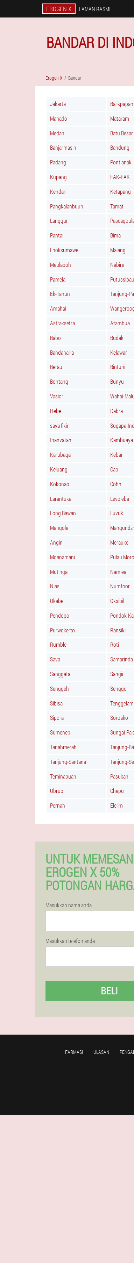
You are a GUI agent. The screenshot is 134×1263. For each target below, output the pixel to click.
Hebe (55, 410)
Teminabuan (63, 776)
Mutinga (59, 571)
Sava (55, 659)
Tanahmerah (63, 747)
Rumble (58, 644)
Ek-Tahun (60, 293)
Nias (54, 586)
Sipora (57, 717)
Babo (55, 337)
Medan (57, 133)
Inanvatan (60, 440)
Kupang (58, 176)
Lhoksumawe (64, 250)
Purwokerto (62, 630)
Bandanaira (62, 352)
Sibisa (56, 703)
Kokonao (59, 484)
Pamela (57, 279)
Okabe (56, 600)
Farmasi (74, 1052)
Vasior (56, 396)
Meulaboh (60, 264)
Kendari (58, 191)
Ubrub (56, 790)
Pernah (57, 805)
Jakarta (58, 103)
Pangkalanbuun (66, 206)
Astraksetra (62, 323)
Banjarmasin (63, 147)
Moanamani (62, 557)
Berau (56, 366)
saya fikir (59, 425)
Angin (56, 542)
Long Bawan (63, 513)
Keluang (59, 469)
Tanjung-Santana (68, 761)
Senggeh (59, 688)
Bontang (59, 381)
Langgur (59, 220)
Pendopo (59, 615)
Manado (58, 118)
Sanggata (60, 673)
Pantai (56, 235)
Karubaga (60, 454)
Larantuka (60, 498)
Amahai (58, 308)
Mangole (59, 527)
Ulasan (101, 1052)
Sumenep (60, 732)
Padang (58, 162)
